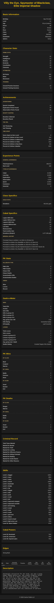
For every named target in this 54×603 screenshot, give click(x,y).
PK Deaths (49, 563)
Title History (36, 563)
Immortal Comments (14, 563)
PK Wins (42, 563)
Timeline (22, 563)
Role (7, 563)
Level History (30, 563)
